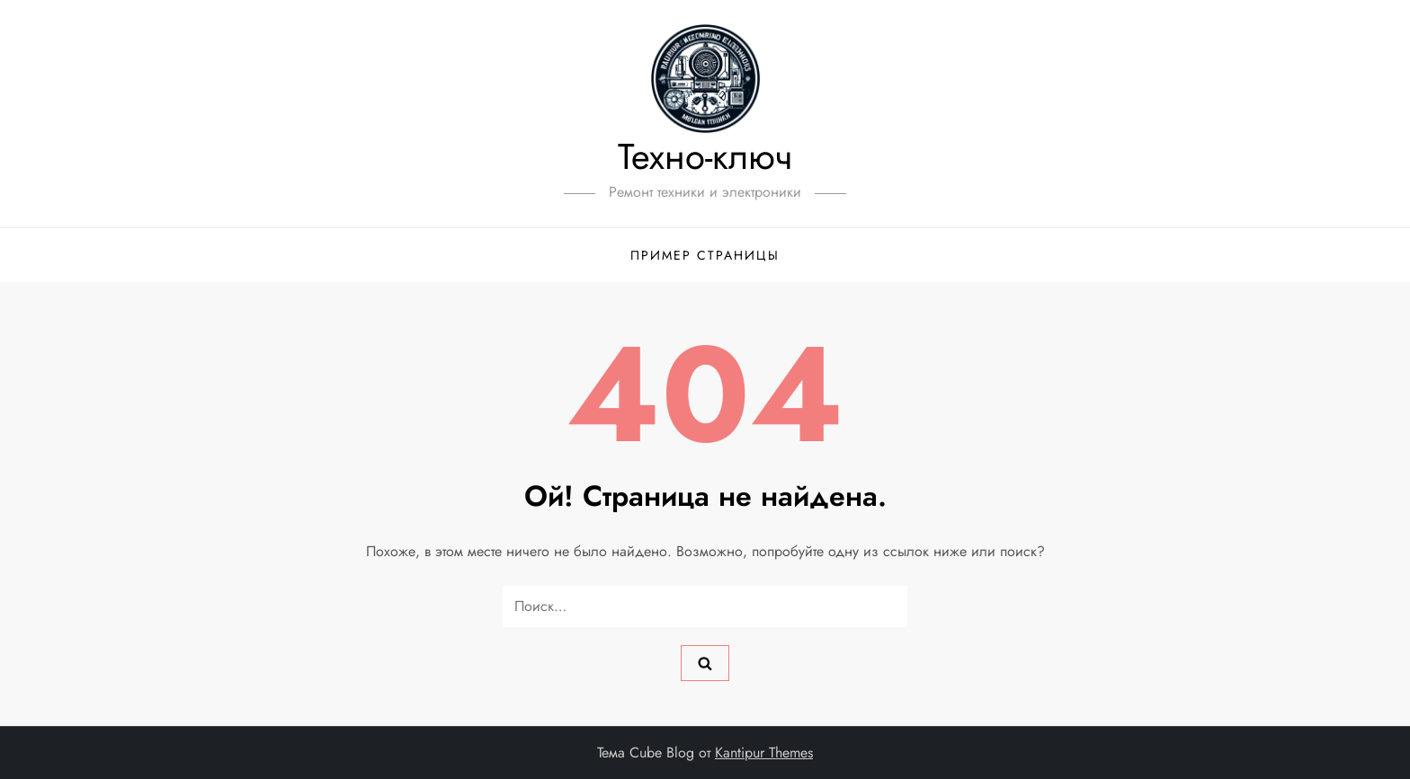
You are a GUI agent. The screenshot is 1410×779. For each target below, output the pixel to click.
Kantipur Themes (764, 752)
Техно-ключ (705, 156)
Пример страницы (705, 255)
